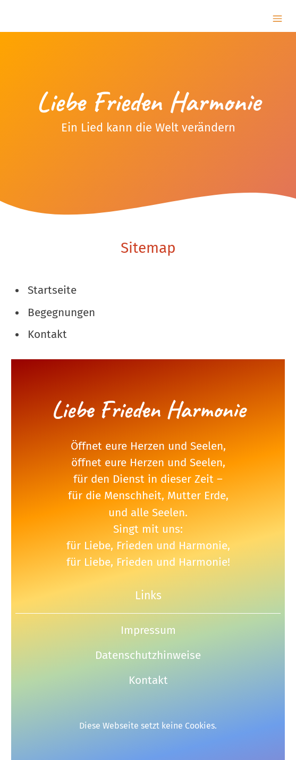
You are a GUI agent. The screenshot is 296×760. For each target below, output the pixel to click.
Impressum (148, 630)
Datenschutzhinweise (148, 655)
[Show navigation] (277, 19)
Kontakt (148, 680)
